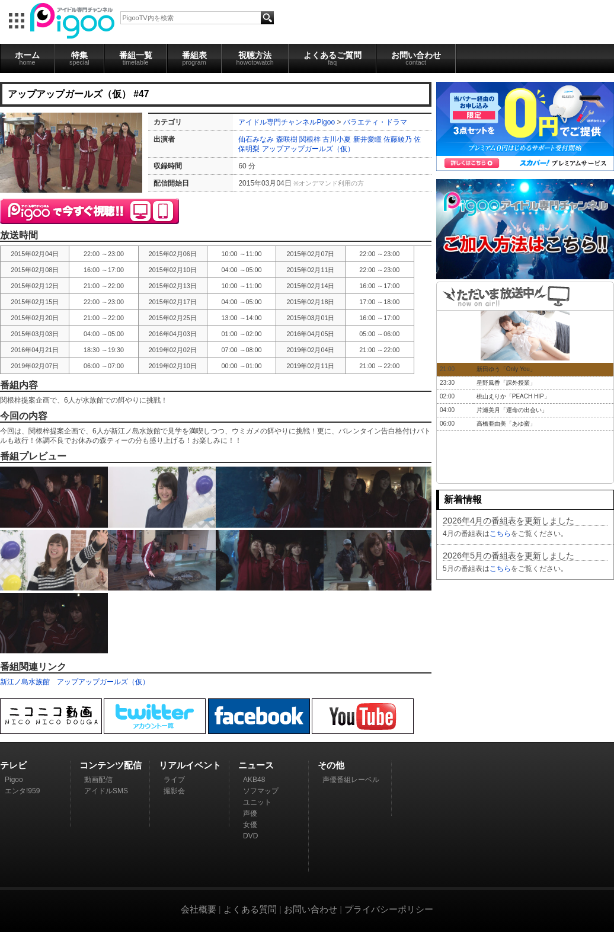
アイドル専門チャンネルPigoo (286, 122)
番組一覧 (135, 58)
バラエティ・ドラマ (375, 122)
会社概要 (198, 909)
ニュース (256, 765)
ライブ (174, 779)
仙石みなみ (256, 139)
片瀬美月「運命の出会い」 (512, 410)
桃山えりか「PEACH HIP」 (513, 396)
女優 (250, 825)
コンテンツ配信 (110, 765)
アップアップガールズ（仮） (308, 149)
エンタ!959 (22, 791)
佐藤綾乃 (397, 139)
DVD (250, 836)
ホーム (27, 58)
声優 (250, 813)
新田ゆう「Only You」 (506, 369)
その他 (331, 765)
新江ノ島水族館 (25, 682)
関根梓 (310, 139)
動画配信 (98, 779)
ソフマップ (261, 791)
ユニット (257, 802)
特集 (79, 58)
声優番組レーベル (350, 779)
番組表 (194, 58)
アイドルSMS (106, 791)
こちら (500, 533)
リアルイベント (190, 765)
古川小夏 (336, 139)
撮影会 (174, 791)
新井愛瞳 (367, 139)
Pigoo (14, 779)
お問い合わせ (416, 58)
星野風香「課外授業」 (506, 382)
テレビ (13, 765)
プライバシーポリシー (388, 909)
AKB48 (254, 779)
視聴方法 (255, 58)
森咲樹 (287, 139)
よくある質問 (250, 909)
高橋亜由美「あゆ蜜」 (506, 423)
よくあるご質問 (332, 58)
